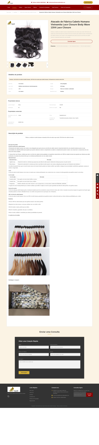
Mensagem (21, 359)
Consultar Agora (72, 41)
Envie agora (24, 372)
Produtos (14, 7)
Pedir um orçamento (65, 7)
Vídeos (20, 7)
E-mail (51, 351)
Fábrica (35, 7)
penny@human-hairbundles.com (58, 2)
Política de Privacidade (34, 398)
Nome (20, 344)
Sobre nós (32, 392)
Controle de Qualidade (44, 7)
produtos (31, 394)
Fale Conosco (55, 7)
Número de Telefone (23, 351)
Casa (9, 7)
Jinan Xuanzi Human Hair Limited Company (48, 405)
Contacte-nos (32, 396)
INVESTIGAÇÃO (88, 2)
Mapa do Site (32, 400)
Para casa (32, 390)
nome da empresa (53, 344)
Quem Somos (28, 7)
